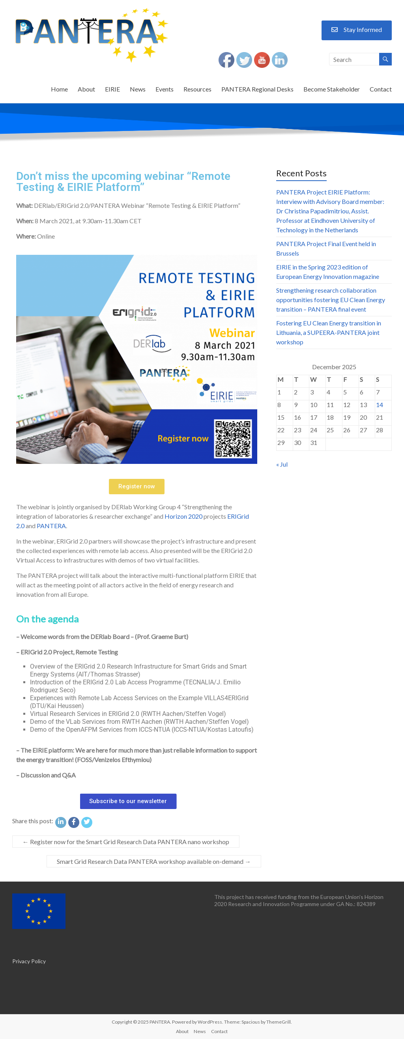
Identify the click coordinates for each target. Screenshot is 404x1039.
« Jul (282, 464)
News (138, 89)
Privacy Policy (29, 961)
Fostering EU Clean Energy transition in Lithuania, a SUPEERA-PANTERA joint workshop (328, 332)
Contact (381, 89)
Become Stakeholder (331, 89)
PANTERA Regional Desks (257, 89)
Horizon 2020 (183, 516)
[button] (137, 486)
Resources (197, 89)
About (86, 89)
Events (164, 89)
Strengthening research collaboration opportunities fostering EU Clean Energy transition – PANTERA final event (330, 299)
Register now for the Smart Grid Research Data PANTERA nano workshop (125, 841)
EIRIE (112, 89)
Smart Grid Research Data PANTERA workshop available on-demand (154, 861)
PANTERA (51, 525)
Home (59, 89)
